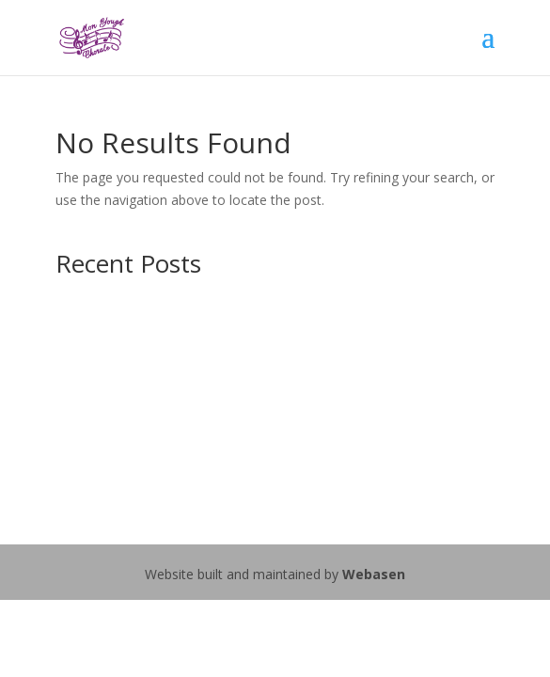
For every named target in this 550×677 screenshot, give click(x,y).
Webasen (373, 574)
